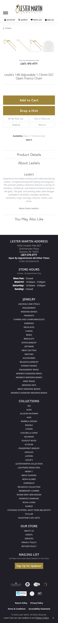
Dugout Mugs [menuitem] (29, 440)
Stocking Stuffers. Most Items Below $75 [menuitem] (29, 510)
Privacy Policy (29, 542)
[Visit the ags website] (16, 584)
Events (29, 534)
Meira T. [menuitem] (29, 471)
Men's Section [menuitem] (29, 350)
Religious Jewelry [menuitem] (29, 361)
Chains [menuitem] (29, 331)
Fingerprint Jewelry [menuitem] (29, 448)
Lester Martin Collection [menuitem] (28, 463)
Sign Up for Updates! (29, 565)
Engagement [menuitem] (29, 307)
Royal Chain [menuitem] (29, 502)
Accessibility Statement (39, 609)
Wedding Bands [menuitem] (29, 311)
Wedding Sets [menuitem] (29, 385)
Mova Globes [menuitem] (29, 479)
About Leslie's (29, 162)
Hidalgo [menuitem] (29, 452)
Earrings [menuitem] (29, 323)
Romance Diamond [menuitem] (29, 498)
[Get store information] (29, 261)
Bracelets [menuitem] (29, 338)
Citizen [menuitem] (29, 429)
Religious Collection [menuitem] (29, 486)
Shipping (16, 125)
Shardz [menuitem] (29, 506)
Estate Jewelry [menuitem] (29, 342)
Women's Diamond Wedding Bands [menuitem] (29, 392)
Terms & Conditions (17, 609)
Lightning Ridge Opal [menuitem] (29, 467)
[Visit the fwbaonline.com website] (36, 584)
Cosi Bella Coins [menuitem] (29, 432)
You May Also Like (29, 218)
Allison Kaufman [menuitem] (29, 413)
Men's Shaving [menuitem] (29, 475)
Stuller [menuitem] (29, 514)
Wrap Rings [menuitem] (29, 381)
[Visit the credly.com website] (32, 593)
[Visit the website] (45, 584)
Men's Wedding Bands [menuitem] (29, 389)
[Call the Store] (29, 254)
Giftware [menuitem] (29, 346)
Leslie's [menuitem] (29, 459)
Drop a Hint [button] (29, 110)
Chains (8, 28)
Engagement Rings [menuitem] (29, 369)
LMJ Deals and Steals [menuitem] (29, 304)
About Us (29, 530)
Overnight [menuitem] (29, 483)
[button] (9, 20)
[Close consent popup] (53, 618)
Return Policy (29, 546)
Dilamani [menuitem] (29, 436)
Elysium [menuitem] (29, 444)
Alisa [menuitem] (29, 409)
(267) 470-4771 (29, 63)
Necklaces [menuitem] (29, 327)
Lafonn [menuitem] (29, 456)
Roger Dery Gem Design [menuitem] (29, 494)
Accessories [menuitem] (29, 358)
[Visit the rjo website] (39, 593)
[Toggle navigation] (5, 12)
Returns (42, 125)
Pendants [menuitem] (29, 315)
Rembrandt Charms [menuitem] (29, 490)
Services (29, 538)
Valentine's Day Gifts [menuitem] (29, 517)
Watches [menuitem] (29, 354)
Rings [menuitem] (29, 334)
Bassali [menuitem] (29, 425)
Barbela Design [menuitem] (29, 421)
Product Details (29, 154)
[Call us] (29, 257)
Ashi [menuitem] (29, 417)
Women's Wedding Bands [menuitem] (29, 377)
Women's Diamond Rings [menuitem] (29, 373)
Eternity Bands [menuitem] (29, 365)
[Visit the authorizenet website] (27, 584)
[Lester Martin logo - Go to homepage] (29, 8)
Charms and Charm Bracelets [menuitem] (28, 319)
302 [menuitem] (29, 405)
